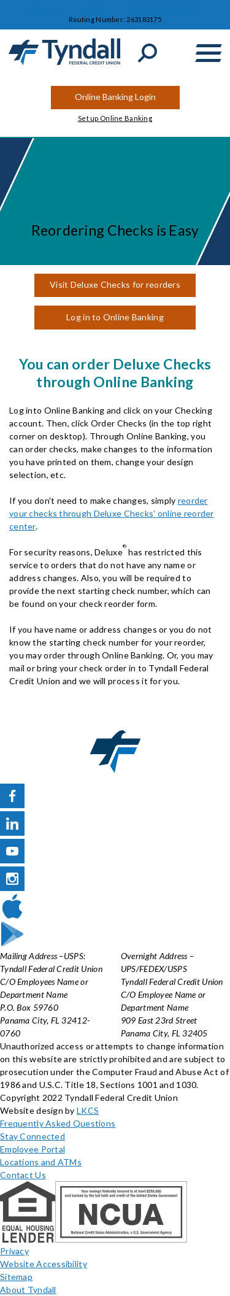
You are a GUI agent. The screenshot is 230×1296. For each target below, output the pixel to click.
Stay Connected (32, 1136)
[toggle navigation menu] (208, 53)
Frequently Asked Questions (57, 1123)
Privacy (14, 1251)
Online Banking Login (115, 96)
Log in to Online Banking (115, 317)
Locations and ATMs (41, 1162)
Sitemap (16, 1276)
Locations (96, 9)
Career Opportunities (165, 9)
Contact (41, 9)
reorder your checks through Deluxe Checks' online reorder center (111, 513)
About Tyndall (28, 1289)
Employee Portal (32, 1149)
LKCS (88, 1110)
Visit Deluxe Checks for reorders (115, 284)
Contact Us (23, 1175)
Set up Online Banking (115, 118)
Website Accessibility (43, 1264)
